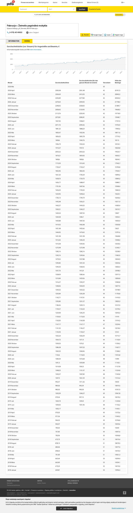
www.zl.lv (24, 495)
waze (107, 35)
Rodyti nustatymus (119, 508)
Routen (44, 483)
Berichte (64, 2)
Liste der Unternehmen (42, 14)
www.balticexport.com (53, 493)
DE (123, 2)
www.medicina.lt (21, 493)
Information (13, 41)
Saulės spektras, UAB (17, 490)
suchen (82, 9)
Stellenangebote (77, 2)
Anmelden (72, 490)
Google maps (96, 35)
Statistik (65, 490)
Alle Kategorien (44, 2)
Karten (55, 2)
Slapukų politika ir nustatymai (53, 490)
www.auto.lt (31, 493)
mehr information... (36, 49)
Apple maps (118, 35)
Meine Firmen (92, 2)
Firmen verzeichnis (27, 2)
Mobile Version (73, 483)
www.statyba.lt (11, 493)
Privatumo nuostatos (37, 490)
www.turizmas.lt (40, 493)
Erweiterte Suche (94, 9)
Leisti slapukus (66, 508)
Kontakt (27, 490)
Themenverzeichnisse (13, 485)
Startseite (9, 483)
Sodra (27, 41)
